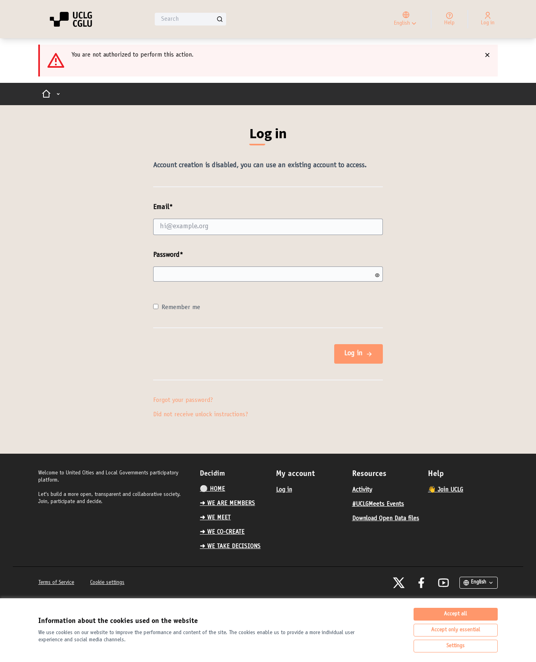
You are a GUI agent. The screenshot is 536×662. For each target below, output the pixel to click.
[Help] (449, 19)
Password (168, 255)
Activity (362, 490)
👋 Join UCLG (445, 490)
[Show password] (377, 275)
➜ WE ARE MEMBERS (227, 503)
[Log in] (488, 19)
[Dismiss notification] (487, 55)
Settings (455, 646)
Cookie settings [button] (107, 583)
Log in (358, 354)
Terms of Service (56, 583)
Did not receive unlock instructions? (200, 414)
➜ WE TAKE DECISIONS (230, 546)
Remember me (176, 307)
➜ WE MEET (215, 518)
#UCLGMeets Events (378, 504)
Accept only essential (455, 630)
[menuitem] (235, 489)
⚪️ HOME (212, 489)
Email (268, 219)
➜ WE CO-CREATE (222, 532)
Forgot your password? (183, 400)
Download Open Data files (385, 518)
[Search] (190, 19)
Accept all (455, 614)
